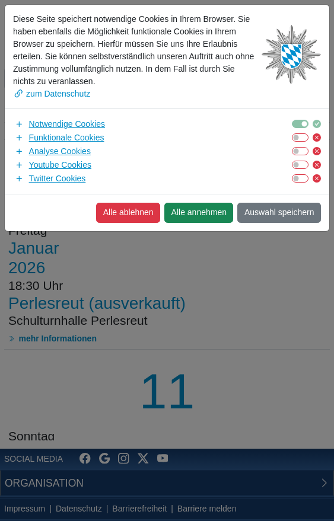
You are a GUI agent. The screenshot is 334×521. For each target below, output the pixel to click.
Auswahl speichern (279, 212)
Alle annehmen (199, 212)
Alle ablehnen (128, 212)
